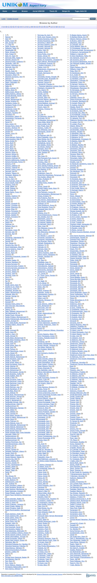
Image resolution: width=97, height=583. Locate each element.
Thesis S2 (53, 11)
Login (3, 19)
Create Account (12, 19)
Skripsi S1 (66, 11)
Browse (25, 11)
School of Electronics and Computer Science (49, 574)
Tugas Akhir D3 (80, 11)
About (14, 11)
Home (5, 11)
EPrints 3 (18, 574)
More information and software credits (12, 575)
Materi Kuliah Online (10, 15)
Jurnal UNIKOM (38, 11)
